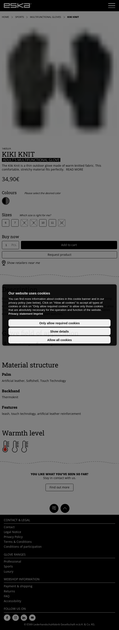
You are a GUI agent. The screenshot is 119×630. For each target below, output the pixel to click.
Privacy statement (20, 313)
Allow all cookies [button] (59, 339)
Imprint (38, 313)
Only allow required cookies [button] (59, 323)
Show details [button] (59, 331)
